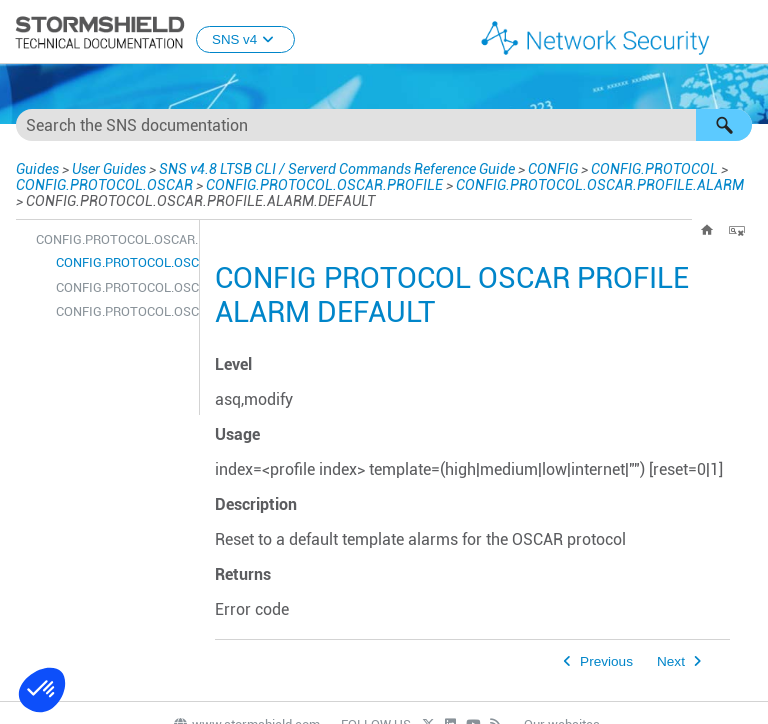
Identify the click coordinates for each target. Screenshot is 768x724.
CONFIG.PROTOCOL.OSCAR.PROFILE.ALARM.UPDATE (122, 311)
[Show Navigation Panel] (744, 33)
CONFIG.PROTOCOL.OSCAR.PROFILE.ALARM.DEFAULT (122, 262)
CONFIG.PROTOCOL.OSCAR (104, 185)
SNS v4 (245, 39)
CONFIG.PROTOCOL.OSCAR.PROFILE (324, 185)
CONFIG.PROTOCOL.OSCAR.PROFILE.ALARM (600, 185)
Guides (37, 169)
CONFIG (553, 169)
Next (671, 661)
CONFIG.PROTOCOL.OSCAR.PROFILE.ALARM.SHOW (122, 287)
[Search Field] (384, 125)
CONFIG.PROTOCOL (654, 169)
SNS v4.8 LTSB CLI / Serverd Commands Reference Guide (337, 169)
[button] (724, 125)
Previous (606, 661)
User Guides (109, 169)
